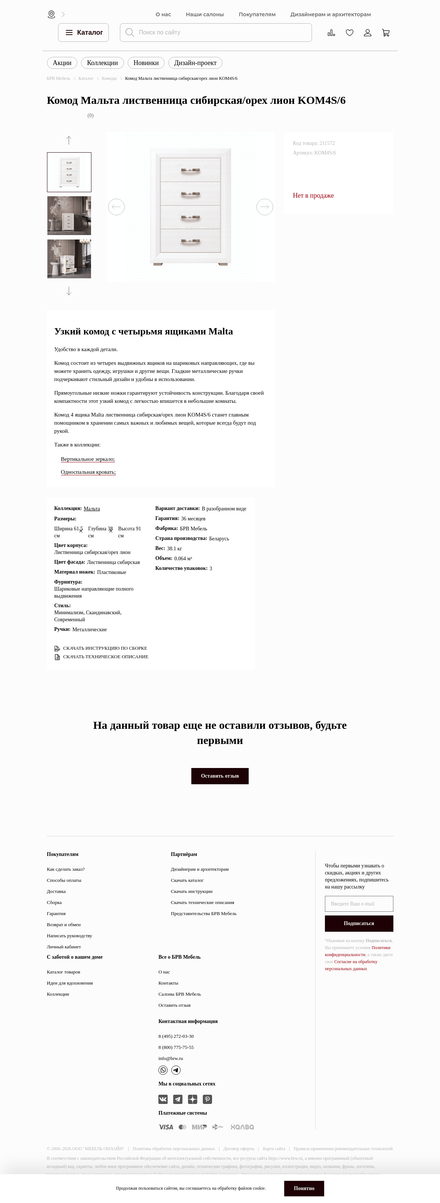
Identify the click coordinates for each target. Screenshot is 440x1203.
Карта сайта (274, 1148)
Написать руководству (70, 935)
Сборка (54, 902)
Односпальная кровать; (88, 472)
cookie (259, 1188)
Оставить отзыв (220, 776)
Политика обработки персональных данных (174, 1148)
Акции (62, 63)
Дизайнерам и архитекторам (330, 14)
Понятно (304, 1188)
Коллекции (102, 63)
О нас (163, 14)
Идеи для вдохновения (70, 983)
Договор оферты (239, 1148)
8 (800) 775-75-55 (176, 1047)
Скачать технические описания (202, 902)
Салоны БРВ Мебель (179, 994)
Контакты (168, 983)
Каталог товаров (63, 972)
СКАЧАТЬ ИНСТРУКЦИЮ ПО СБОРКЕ (100, 648)
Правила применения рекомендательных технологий (343, 1148)
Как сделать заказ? (66, 869)
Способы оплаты (64, 880)
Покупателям (257, 14)
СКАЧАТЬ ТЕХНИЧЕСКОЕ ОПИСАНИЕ (101, 657)
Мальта (92, 509)
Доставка (56, 891)
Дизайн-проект (195, 63)
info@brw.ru (170, 1058)
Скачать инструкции (191, 891)
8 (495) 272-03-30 (176, 1036)
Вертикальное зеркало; (88, 459)
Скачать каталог (187, 880)
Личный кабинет (64, 946)
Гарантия (56, 913)
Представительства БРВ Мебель (203, 913)
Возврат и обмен (64, 924)
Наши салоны (205, 14)
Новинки (146, 63)
